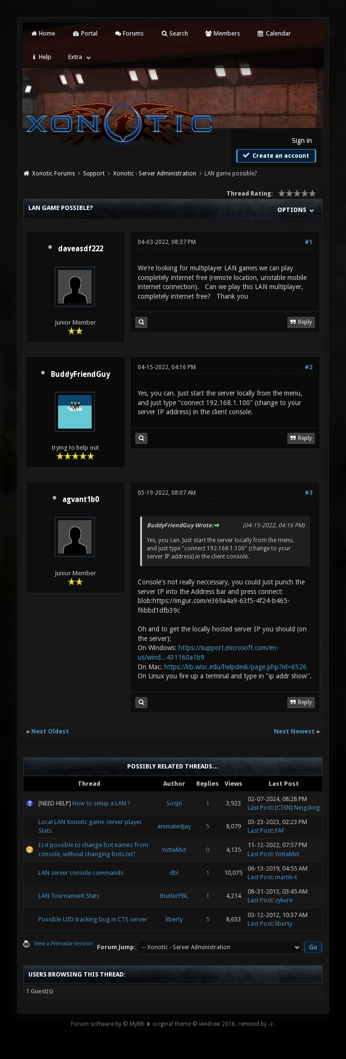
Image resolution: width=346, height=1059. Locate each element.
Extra (75, 56)
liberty (174, 919)
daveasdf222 (80, 248)
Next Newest (294, 731)
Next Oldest (50, 731)
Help (40, 56)
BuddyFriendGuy (80, 374)
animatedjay (174, 826)
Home (42, 33)
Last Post (260, 807)
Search (174, 33)
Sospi (174, 803)
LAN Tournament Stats (68, 895)
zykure (284, 900)
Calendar (273, 33)
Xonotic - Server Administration (154, 173)
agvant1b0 (80, 499)
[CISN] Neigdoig (297, 807)
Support (94, 173)
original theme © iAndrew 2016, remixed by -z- (214, 1024)
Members (222, 33)
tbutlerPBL (174, 895)
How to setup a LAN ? (101, 803)
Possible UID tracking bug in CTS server (92, 919)
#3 (308, 492)
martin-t (286, 877)
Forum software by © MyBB (107, 1024)
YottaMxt (174, 849)
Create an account (275, 155)
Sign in (302, 140)
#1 (308, 242)
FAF (280, 830)
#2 (308, 367)
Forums (128, 33)
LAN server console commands (80, 872)
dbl (174, 872)
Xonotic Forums (53, 173)
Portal (84, 33)
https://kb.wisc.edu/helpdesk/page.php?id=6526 (235, 667)
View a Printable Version (63, 944)
